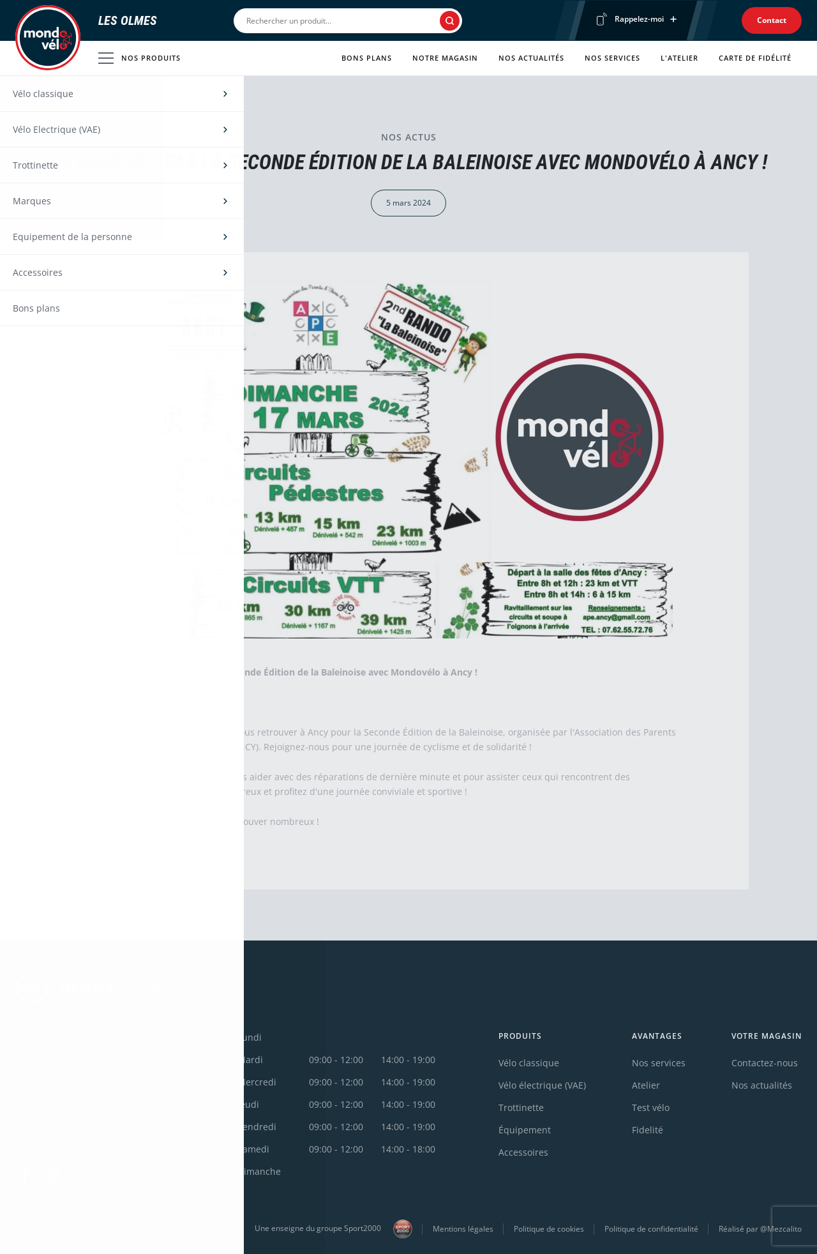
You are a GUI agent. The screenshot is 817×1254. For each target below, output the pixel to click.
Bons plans (366, 58)
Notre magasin (445, 58)
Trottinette (521, 1107)
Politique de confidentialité (651, 1228)
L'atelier (679, 58)
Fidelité (647, 1130)
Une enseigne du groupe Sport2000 (333, 1229)
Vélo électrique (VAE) (542, 1085)
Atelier (646, 1085)
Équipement (524, 1130)
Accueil (28, 103)
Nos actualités (531, 58)
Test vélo (651, 1107)
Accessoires (523, 1152)
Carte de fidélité (755, 58)
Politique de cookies (549, 1228)
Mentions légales (463, 1228)
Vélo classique (528, 1063)
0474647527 (40, 1074)
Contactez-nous (764, 1063)
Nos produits (139, 58)
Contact (771, 20)
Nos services (612, 58)
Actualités (75, 103)
